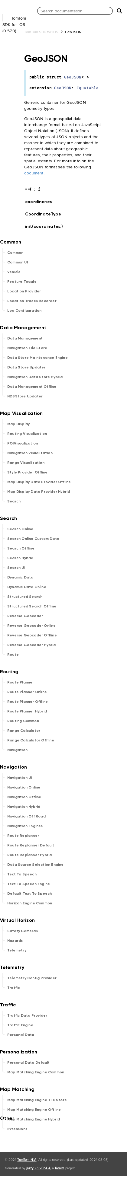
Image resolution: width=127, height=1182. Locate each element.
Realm (59, 1168)
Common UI (17, 262)
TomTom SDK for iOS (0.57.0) (18, 21)
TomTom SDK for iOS (41, 31)
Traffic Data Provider (27, 1015)
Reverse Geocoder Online (31, 625)
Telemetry (16, 950)
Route (13, 654)
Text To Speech (22, 874)
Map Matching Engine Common (35, 1072)
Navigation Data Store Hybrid (35, 377)
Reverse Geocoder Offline (32, 635)
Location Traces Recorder (32, 301)
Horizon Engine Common (29, 903)
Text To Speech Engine (28, 884)
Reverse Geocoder (25, 616)
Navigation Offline (24, 797)
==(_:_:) (35, 189)
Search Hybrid (20, 558)
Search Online (20, 529)
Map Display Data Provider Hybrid (38, 491)
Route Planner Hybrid (27, 711)
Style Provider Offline (27, 472)
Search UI (16, 568)
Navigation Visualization (30, 453)
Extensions (17, 1129)
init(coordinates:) (46, 226)
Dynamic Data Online (26, 587)
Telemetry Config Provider (32, 978)
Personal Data (20, 1035)
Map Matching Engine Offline (34, 1109)
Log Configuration (24, 310)
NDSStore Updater (25, 396)
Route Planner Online (27, 692)
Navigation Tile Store (27, 348)
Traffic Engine (20, 1025)
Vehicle (14, 272)
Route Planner (20, 682)
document (34, 173)
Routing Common (23, 721)
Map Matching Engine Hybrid (33, 1119)
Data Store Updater (26, 367)
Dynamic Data (20, 577)
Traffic (13, 988)
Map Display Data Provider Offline (39, 482)
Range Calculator (23, 730)
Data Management (25, 338)
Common (15, 252)
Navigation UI (19, 778)
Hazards (15, 940)
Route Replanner (23, 835)
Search (14, 501)
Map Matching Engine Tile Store (37, 1100)
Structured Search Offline (31, 606)
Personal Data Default (28, 1062)
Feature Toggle (22, 281)
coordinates (41, 201)
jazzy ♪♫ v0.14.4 (38, 1168)
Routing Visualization (27, 434)
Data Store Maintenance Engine (37, 357)
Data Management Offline (32, 386)
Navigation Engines (25, 826)
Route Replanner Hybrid (29, 855)
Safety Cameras (22, 931)
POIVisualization (22, 443)
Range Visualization (25, 462)
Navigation (17, 750)
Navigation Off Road (26, 816)
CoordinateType (45, 214)
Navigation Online (23, 787)
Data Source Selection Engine (35, 864)
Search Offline (20, 548)
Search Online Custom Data (33, 539)
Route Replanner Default (30, 845)
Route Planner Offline (27, 701)
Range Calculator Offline (30, 740)
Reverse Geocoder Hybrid (31, 645)
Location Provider (24, 291)
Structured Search (24, 596)
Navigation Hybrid (23, 806)
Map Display (18, 424)
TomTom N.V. (26, 1159)
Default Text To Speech (29, 893)
